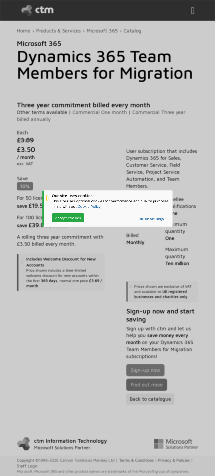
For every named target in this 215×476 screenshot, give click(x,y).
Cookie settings (150, 218)
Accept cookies (68, 218)
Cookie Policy (89, 206)
